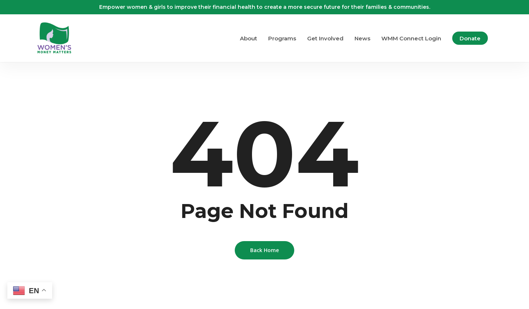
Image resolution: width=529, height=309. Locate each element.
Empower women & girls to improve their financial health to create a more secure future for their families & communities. (264, 7)
